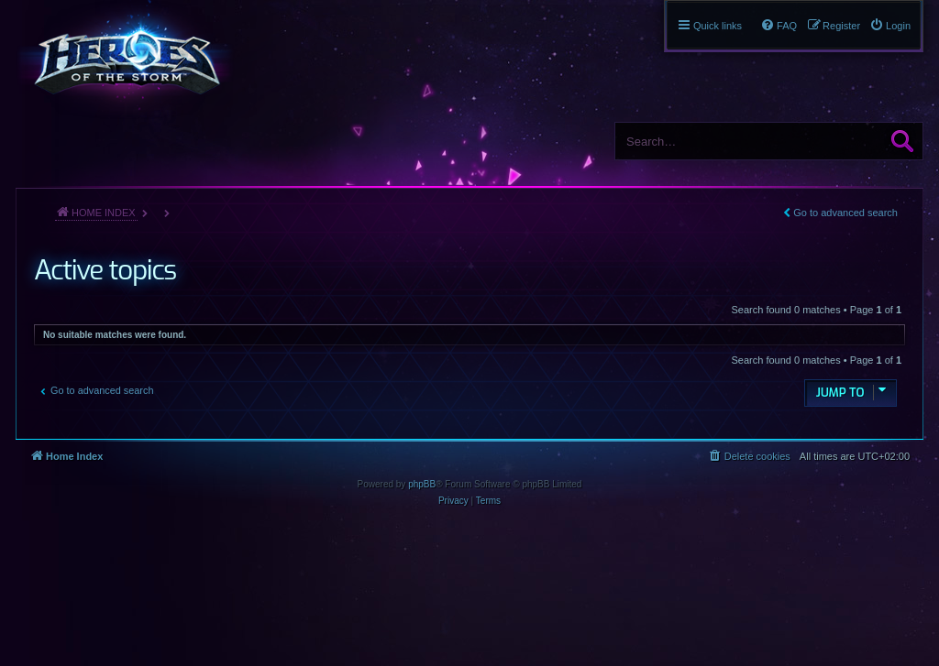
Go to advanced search (845, 212)
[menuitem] (890, 26)
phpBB (422, 484)
